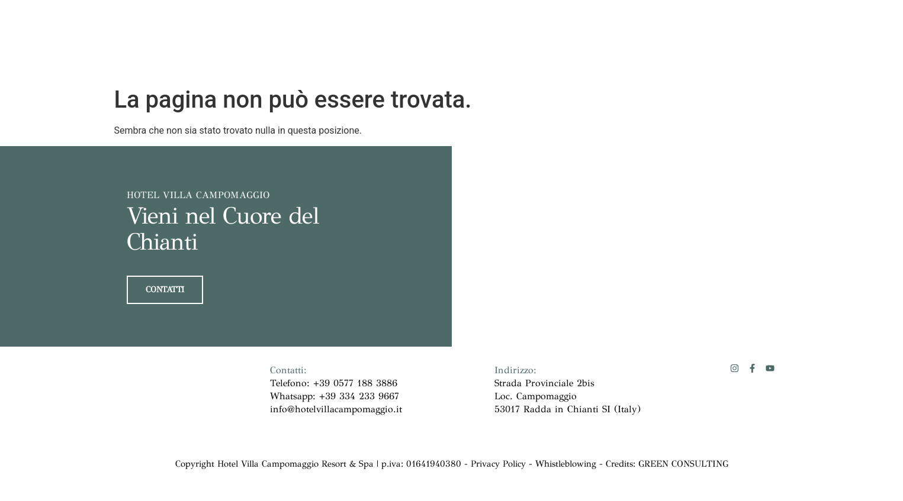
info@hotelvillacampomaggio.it (336, 408)
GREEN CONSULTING (683, 463)
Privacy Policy (498, 463)
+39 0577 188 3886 (355, 382)
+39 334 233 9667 (359, 395)
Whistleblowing (567, 463)
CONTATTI (165, 289)
